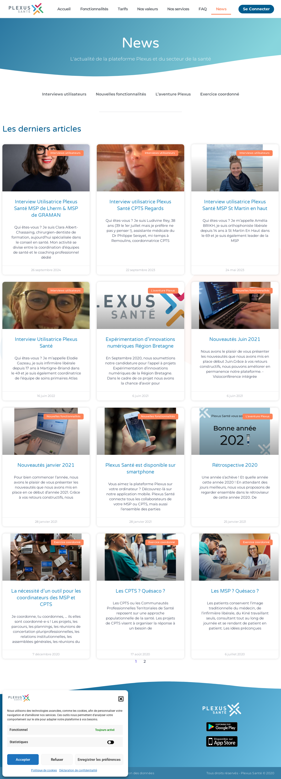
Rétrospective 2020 (235, 465)
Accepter (23, 759)
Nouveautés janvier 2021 (46, 465)
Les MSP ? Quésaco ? (235, 591)
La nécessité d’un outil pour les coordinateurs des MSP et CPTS (46, 597)
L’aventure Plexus (173, 94)
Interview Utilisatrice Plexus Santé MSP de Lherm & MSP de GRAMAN (46, 208)
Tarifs (123, 9)
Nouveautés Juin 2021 (234, 339)
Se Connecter (256, 9)
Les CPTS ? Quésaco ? (140, 591)
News (221, 9)
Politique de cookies (44, 770)
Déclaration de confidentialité (78, 770)
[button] (121, 698)
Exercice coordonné (219, 94)
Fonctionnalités (94, 9)
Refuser (57, 759)
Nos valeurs (147, 9)
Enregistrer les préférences (99, 759)
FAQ (202, 9)
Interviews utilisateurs (64, 94)
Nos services (178, 9)
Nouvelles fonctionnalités (121, 94)
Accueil (63, 9)
